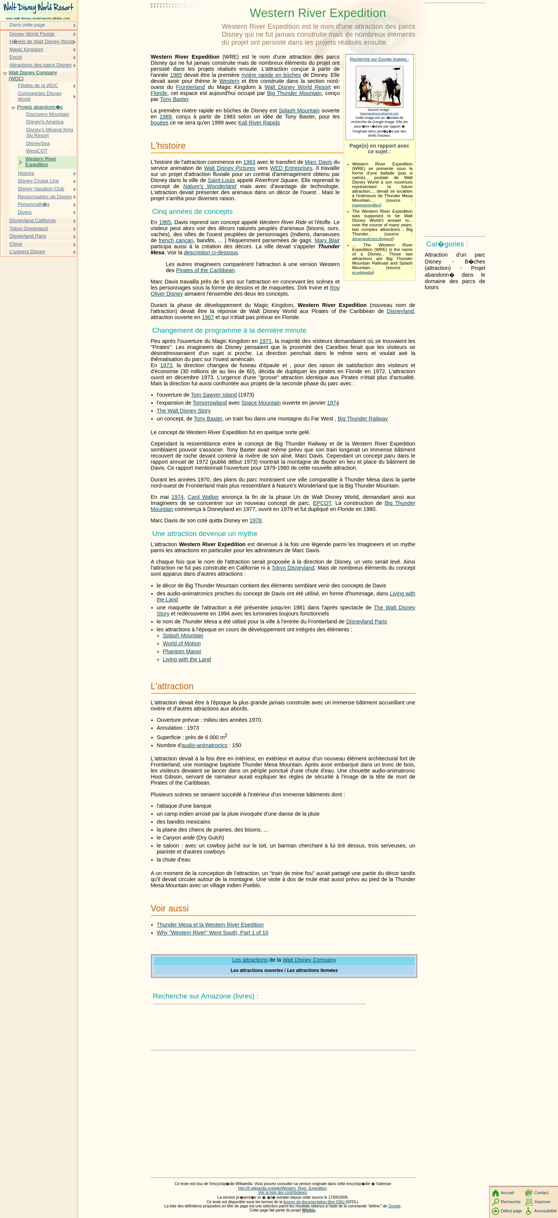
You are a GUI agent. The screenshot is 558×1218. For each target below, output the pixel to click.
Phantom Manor (182, 651)
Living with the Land (187, 659)
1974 (333, 403)
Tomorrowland (210, 403)
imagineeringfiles (366, 205)
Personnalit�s (34, 204)
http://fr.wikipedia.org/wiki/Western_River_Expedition (282, 1188)
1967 (208, 317)
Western (229, 81)
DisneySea (38, 143)
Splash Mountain (299, 110)
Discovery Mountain (47, 114)
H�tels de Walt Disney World (41, 41)
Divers (25, 212)
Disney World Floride (32, 34)
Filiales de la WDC (38, 85)
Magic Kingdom (26, 49)
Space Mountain (261, 403)
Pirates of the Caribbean (205, 270)
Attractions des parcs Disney (40, 65)
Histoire (26, 173)
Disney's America (45, 122)
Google (394, 1206)
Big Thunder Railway (363, 419)
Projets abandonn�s (40, 107)
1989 (166, 117)
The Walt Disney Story (184, 411)
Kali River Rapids (259, 123)
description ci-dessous (211, 252)
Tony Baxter (174, 99)
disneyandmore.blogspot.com (379, 113)
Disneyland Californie (32, 220)
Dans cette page (27, 25)
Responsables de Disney (45, 196)
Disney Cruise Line (38, 181)
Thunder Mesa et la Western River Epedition (210, 925)
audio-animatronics (204, 745)
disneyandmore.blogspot (372, 239)
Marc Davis (318, 162)
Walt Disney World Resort (298, 87)
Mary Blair (327, 240)
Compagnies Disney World (40, 96)
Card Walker (203, 497)
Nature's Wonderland (210, 186)
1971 (265, 341)
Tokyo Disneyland (292, 568)
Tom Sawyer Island (214, 395)
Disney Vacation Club (41, 189)
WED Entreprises (291, 168)
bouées (160, 123)
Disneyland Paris (366, 621)
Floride (159, 93)
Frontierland (190, 87)
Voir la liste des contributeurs (282, 1192)
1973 (166, 365)
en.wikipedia (362, 272)
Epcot (15, 57)
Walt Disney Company (309, 960)
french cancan (176, 240)
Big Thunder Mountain (294, 93)
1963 (249, 162)
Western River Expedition (40, 162)
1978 (256, 520)
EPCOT (322, 503)
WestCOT (37, 151)
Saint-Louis (221, 180)
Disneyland (400, 311)
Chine (15, 244)
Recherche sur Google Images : (379, 59)
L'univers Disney (27, 251)
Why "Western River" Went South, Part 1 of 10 (212, 933)
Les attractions (250, 960)
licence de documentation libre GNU (315, 1202)
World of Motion (182, 643)
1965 (176, 75)
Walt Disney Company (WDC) (33, 75)
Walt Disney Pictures (230, 168)
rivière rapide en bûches (271, 75)
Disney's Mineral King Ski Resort (49, 133)
